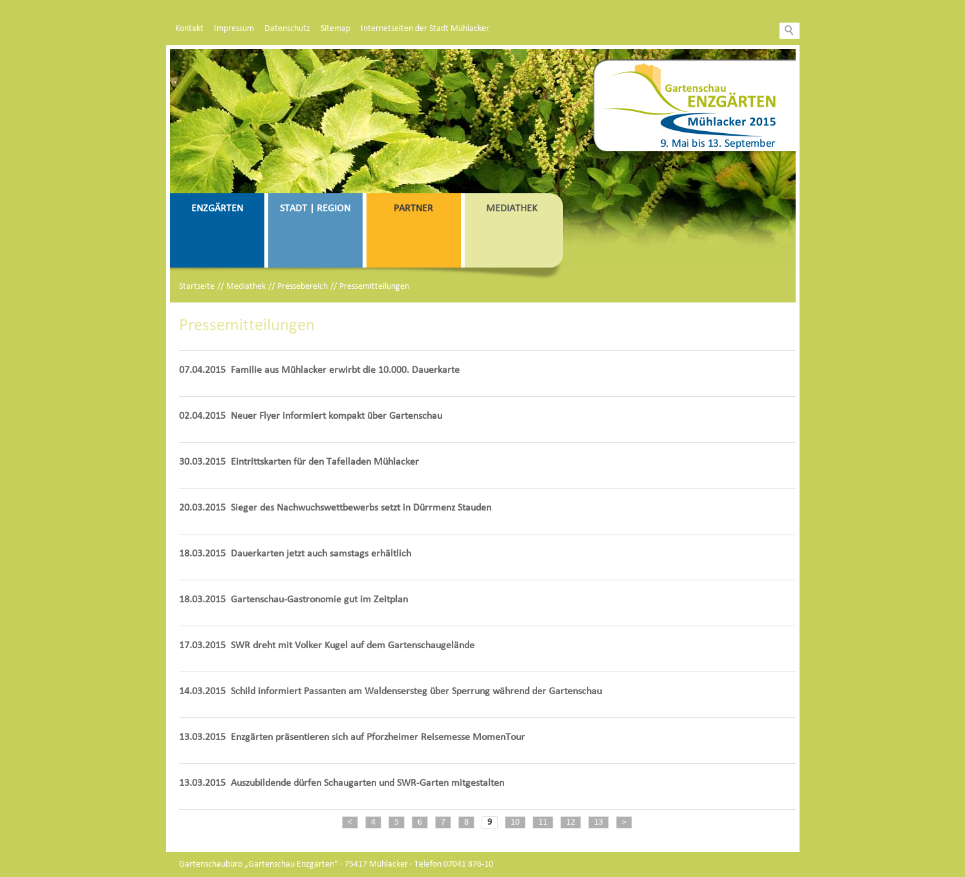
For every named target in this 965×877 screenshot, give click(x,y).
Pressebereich (302, 286)
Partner (413, 209)
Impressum (234, 29)
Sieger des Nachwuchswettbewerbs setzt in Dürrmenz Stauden (361, 508)
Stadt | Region (315, 209)
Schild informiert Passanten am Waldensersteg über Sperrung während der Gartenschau (416, 691)
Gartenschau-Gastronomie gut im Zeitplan (319, 600)
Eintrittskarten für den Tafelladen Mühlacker (325, 462)
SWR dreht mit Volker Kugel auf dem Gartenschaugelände (352, 645)
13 (598, 822)
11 (542, 822)
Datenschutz (287, 29)
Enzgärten (217, 209)
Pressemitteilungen (374, 286)
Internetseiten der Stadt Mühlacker (425, 29)
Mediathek (511, 209)
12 (570, 822)
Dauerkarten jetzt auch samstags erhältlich (321, 554)
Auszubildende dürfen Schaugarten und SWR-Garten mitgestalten (367, 783)
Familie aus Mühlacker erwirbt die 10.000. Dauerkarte (345, 370)
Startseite (197, 286)
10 (515, 822)
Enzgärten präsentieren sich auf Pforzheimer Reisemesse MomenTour (378, 737)
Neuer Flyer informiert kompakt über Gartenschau (336, 416)
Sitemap (335, 29)
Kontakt (189, 29)
